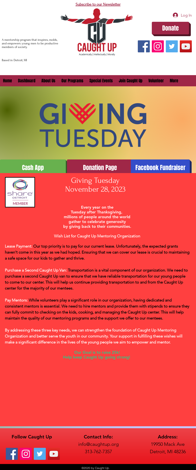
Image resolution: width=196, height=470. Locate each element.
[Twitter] (172, 46)
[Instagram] (158, 46)
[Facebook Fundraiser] (160, 167)
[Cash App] (33, 167)
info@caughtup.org (98, 444)
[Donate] (170, 28)
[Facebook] (144, 46)
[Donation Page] (100, 167)
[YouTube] (186, 46)
